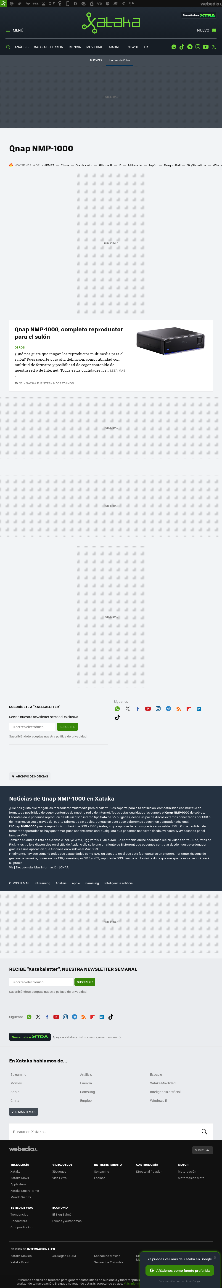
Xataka (111, 22)
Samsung (92, 883)
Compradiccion (21, 1227)
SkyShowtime (196, 165)
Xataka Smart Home (25, 1190)
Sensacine (101, 1171)
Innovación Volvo (119, 60)
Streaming (42, 883)
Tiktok (182, 47)
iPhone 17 (105, 165)
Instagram (198, 47)
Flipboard (188, 707)
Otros (20, 347)
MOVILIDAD (94, 47)
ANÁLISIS (22, 47)
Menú (18, 30)
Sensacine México (107, 1255)
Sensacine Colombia (108, 1262)
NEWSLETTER (137, 47)
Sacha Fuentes (38, 383)
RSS (178, 707)
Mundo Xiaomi (21, 1197)
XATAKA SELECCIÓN (48, 47)
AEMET (49, 165)
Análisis (61, 883)
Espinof (99, 1178)
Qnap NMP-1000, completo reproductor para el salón (69, 333)
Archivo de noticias (32, 776)
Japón (153, 165)
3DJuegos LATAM (64, 1255)
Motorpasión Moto (191, 1178)
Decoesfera (19, 1221)
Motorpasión (187, 1171)
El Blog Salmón (62, 1214)
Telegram (190, 47)
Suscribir (67, 726)
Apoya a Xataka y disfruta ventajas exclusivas (85, 1037)
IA (120, 165)
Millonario (135, 165)
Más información (136, 1283)
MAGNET (115, 47)
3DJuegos (59, 1171)
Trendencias (19, 1214)
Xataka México (21, 1255)
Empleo (86, 1100)
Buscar (204, 1132)
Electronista (24, 867)
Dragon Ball (172, 165)
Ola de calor (84, 165)
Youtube (206, 47)
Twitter (214, 47)
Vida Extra (59, 1178)
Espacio (156, 1074)
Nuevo (203, 30)
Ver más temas (23, 1112)
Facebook (137, 707)
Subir (199, 1150)
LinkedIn (199, 707)
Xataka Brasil (20, 1262)
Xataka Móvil (20, 1178)
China (65, 165)
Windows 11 (158, 1100)
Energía (86, 1083)
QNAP (64, 867)
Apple (76, 883)
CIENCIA (75, 47)
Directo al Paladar (149, 1171)
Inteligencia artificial (118, 883)
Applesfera (18, 1184)
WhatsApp (174, 47)
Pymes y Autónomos (67, 1221)
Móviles (16, 1083)
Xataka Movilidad (163, 1083)
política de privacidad (71, 736)
